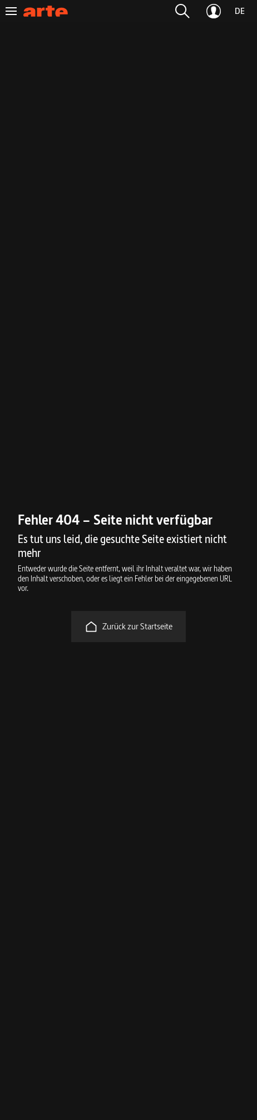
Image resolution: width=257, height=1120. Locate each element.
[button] (182, 11)
